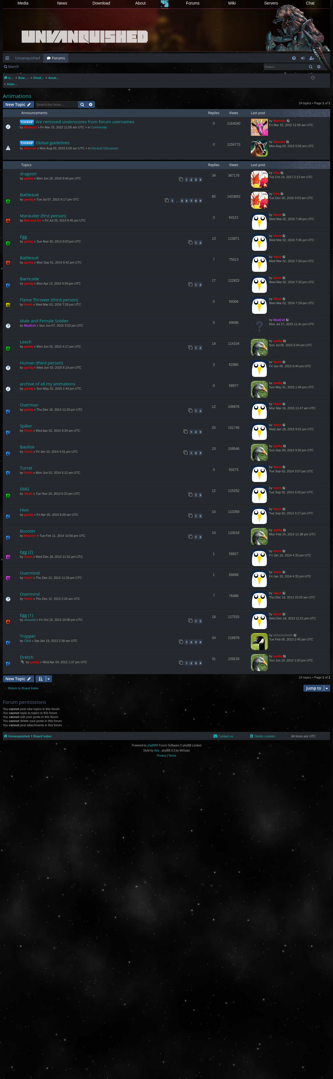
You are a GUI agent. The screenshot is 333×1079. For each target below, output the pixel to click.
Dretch (26, 651)
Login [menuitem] (304, 59)
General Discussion (104, 142)
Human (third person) (41, 357)
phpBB (151, 739)
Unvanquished (27, 57)
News (62, 3)
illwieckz (30, 121)
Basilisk (27, 441)
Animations (17, 90)
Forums (192, 3)
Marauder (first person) (43, 209)
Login (31, 66)
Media (23, 3)
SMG (24, 483)
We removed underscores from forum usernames (85, 115)
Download (101, 3)
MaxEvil (30, 319)
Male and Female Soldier (44, 315)
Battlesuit (29, 188)
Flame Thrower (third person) (49, 294)
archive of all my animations (48, 378)
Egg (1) (26, 609)
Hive (24, 504)
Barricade (29, 273)
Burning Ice (32, 214)
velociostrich (283, 629)
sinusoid (30, 613)
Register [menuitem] (313, 59)
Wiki (232, 3)
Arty (156, 744)
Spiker (26, 420)
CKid (27, 634)
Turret (26, 462)
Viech (277, 208)
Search (13, 66)
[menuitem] (294, 58)
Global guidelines (53, 136)
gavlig (28, 172)
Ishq (276, 166)
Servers (271, 3)
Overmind (30, 567)
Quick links (8, 59)
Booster (28, 525)
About (140, 3)
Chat (310, 3)
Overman (29, 399)
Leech (26, 336)
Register (50, 66)
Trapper (28, 630)
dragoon (28, 167)
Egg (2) (26, 546)
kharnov (30, 142)
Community (99, 121)
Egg (23, 230)
